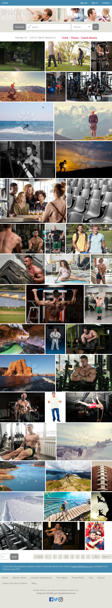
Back (40, 556)
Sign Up (83, 2)
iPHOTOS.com (52, 593)
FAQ (91, 577)
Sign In (95, 2)
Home (5, 2)
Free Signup (61, 577)
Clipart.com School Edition (14, 583)
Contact (106, 2)
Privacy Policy (78, 577)
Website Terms (19, 577)
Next (105, 556)
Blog (34, 583)
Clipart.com (41, 593)
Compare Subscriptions (41, 577)
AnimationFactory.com (67, 593)
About (5, 577)
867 (97, 556)
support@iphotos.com (82, 566)
